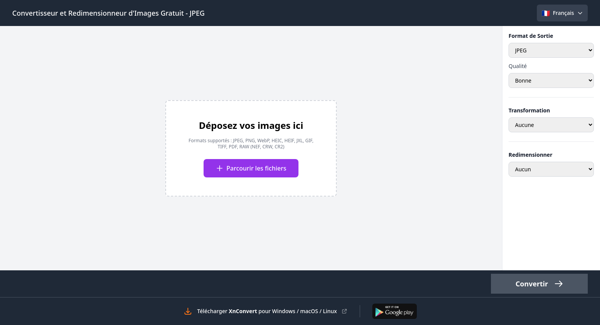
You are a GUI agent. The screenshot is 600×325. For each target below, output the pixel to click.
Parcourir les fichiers (251, 168)
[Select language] (562, 13)
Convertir (539, 283)
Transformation (529, 110)
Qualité (518, 66)
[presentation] (251, 148)
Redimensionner (530, 154)
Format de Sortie (531, 35)
